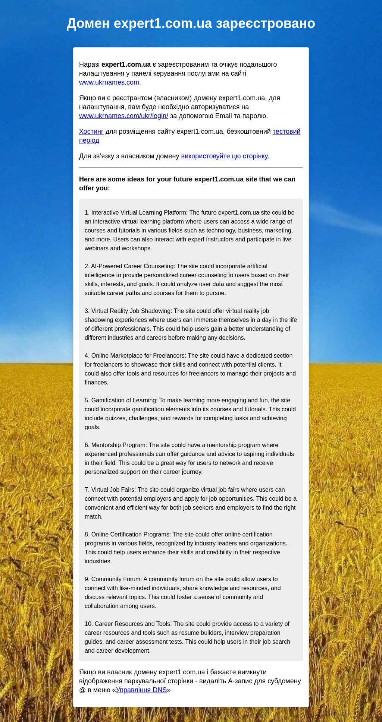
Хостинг (91, 131)
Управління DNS (141, 690)
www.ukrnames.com (109, 82)
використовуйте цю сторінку (224, 156)
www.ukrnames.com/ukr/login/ (123, 116)
